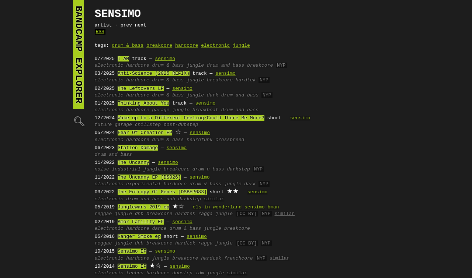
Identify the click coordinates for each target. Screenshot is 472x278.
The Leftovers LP (141, 88)
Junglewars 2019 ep (143, 207)
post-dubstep (181, 125)
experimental (143, 184)
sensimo (165, 59)
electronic (215, 45)
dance (159, 228)
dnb (171, 199)
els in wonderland (217, 207)
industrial (126, 169)
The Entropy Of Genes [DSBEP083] (162, 192)
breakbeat (205, 110)
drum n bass (208, 169)
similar (214, 199)
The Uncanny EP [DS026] (149, 177)
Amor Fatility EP (141, 222)
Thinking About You (143, 103)
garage (161, 110)
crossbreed (229, 140)
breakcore (159, 45)
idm (199, 273)
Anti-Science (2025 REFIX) (154, 73)
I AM (123, 59)
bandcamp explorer (78, 54)
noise (102, 169)
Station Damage (138, 148)
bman (273, 207)
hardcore (186, 45)
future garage (113, 125)
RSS (100, 32)
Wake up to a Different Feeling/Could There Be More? (191, 118)
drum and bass (225, 65)
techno (134, 273)
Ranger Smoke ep (139, 236)
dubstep (182, 273)
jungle (241, 45)
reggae (103, 214)
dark (212, 95)
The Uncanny (133, 162)
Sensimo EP (132, 251)
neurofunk (199, 140)
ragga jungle (215, 214)
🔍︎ (78, 121)
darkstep (238, 169)
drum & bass (127, 45)
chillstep (148, 125)
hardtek (246, 80)
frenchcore (238, 258)
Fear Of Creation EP (145, 133)
